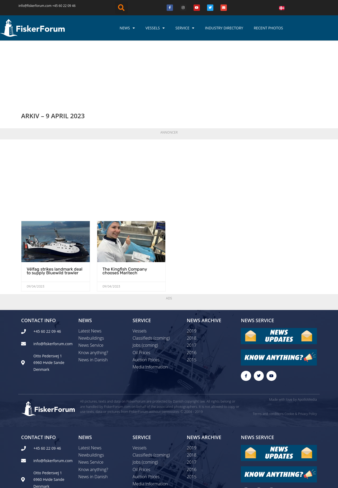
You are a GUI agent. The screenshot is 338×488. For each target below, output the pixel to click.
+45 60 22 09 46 (64, 5)
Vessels (155, 28)
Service (184, 28)
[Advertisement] (169, 122)
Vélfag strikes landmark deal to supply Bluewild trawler (54, 214)
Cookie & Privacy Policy (300, 357)
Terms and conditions (268, 357)
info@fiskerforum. (31, 5)
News (127, 28)
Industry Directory (224, 27)
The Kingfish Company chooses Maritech (124, 214)
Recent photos (268, 27)
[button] (121, 7)
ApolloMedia (307, 343)
